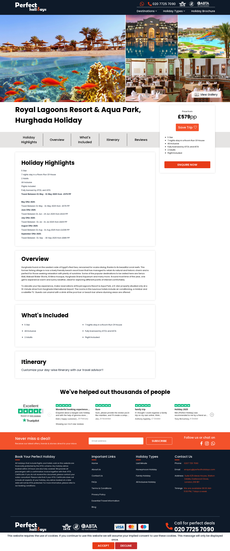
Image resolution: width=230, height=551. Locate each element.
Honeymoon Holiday (146, 469)
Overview (57, 140)
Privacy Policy (98, 494)
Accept (103, 546)
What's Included (85, 139)
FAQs (94, 482)
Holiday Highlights (29, 139)
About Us (96, 469)
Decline (126, 546)
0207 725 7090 (191, 463)
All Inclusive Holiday (146, 482)
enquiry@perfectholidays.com (199, 469)
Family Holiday (143, 475)
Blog (94, 507)
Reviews (141, 140)
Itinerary (113, 140)
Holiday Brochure (203, 11)
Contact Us (97, 475)
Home (95, 463)
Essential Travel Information (105, 500)
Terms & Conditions (101, 488)
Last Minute (141, 463)
